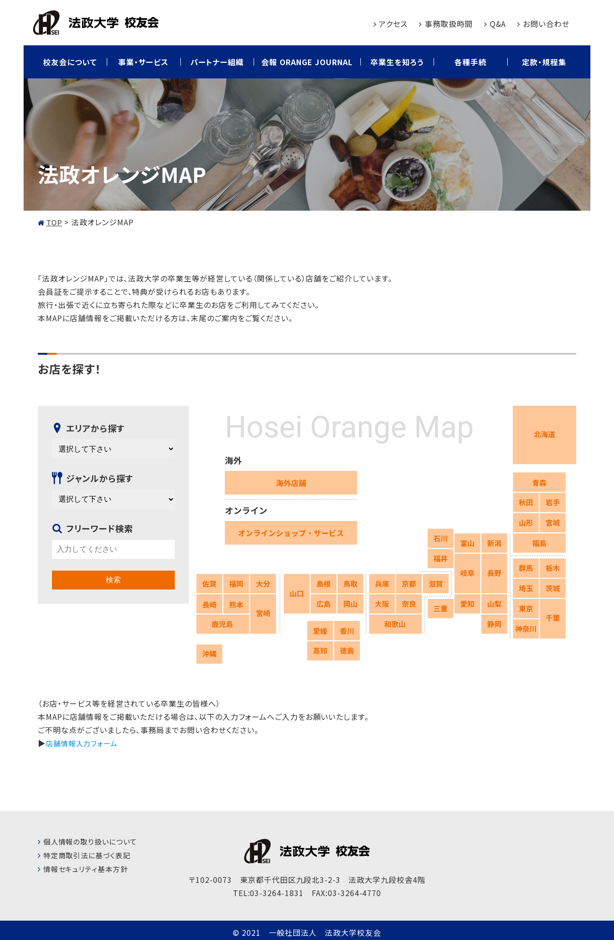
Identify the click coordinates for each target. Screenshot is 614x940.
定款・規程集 (544, 62)
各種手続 (470, 62)
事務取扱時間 (449, 23)
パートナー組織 (217, 62)
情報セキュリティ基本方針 (88, 868)
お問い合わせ (546, 23)
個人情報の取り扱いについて (93, 841)
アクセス (393, 23)
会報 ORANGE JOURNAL (306, 62)
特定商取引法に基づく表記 (89, 855)
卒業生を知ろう (397, 62)
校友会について (70, 62)
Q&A (498, 23)
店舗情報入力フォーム (84, 743)
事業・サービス (143, 62)
